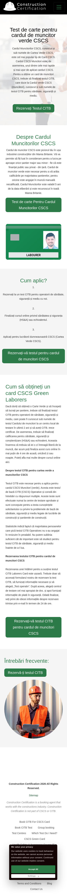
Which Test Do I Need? (44, 833)
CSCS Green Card (34, 839)
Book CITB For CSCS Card (34, 821)
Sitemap (33, 795)
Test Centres (19, 833)
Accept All (33, 869)
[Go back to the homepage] (24, 6)
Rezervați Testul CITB (33, 108)
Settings (33, 876)
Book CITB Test (23, 827)
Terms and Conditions (29, 883)
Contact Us (36, 889)
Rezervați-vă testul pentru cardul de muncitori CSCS (33, 356)
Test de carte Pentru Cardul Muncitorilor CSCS (33, 205)
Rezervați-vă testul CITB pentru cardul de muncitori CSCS (33, 627)
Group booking (46, 827)
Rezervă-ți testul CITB (25, 673)
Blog (49, 883)
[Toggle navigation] (59, 7)
